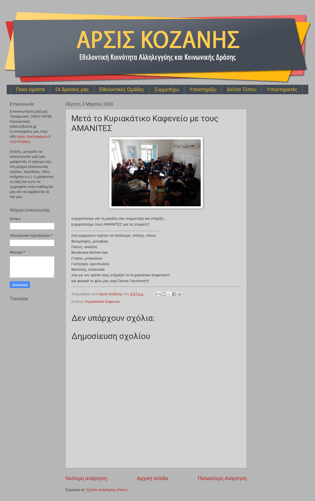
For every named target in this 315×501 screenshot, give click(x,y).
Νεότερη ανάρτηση (86, 478)
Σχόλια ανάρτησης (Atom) (107, 490)
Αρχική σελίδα (152, 478)
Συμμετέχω (166, 89)
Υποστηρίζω (202, 89)
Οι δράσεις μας (72, 89)
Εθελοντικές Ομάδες (121, 89)
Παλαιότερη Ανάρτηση (222, 478)
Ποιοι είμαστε (30, 89)
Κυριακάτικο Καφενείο (102, 301)
